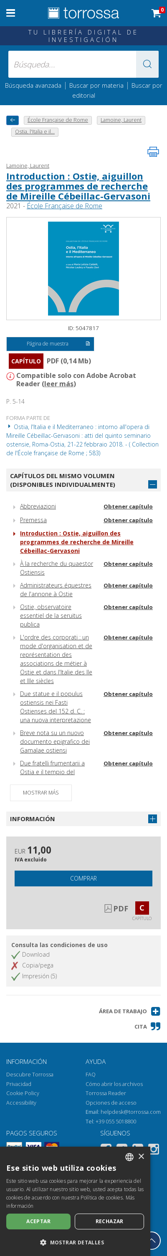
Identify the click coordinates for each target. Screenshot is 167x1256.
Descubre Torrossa (29, 1074)
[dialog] (75, 1201)
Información (32, 818)
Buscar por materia (96, 85)
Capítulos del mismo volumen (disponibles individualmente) (62, 480)
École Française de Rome (64, 205)
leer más (58, 383)
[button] (147, 64)
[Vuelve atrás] (12, 120)
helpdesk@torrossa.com (131, 1111)
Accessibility (21, 1102)
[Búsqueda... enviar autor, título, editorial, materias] (83, 64)
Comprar (83, 878)
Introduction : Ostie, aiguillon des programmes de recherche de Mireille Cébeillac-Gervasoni (78, 186)
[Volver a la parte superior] (151, 1240)
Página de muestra (58, 344)
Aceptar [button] (38, 1221)
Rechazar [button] (110, 1221)
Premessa (33, 520)
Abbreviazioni (38, 506)
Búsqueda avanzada (33, 85)
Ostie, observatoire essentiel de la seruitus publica (51, 615)
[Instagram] (154, 1150)
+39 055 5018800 (116, 1121)
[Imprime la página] (153, 151)
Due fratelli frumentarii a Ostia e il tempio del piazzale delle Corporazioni (57, 772)
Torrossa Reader (106, 1093)
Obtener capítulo (128, 506)
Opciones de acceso (111, 1102)
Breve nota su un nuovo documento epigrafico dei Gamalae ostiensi (55, 741)
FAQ (91, 1074)
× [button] (141, 1157)
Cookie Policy (22, 1093)
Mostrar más (41, 792)
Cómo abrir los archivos (114, 1084)
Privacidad (18, 1084)
